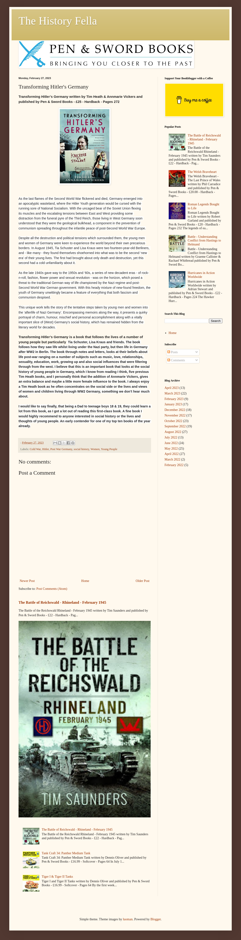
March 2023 (172, 393)
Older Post (143, 581)
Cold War (35, 449)
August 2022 (173, 432)
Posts (172, 352)
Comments (176, 360)
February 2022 (174, 465)
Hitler (45, 449)
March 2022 (172, 459)
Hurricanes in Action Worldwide (201, 275)
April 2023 (172, 388)
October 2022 (173, 421)
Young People (109, 449)
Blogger (155, 919)
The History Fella (58, 21)
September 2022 (175, 426)
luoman (128, 919)
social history (81, 449)
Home (85, 581)
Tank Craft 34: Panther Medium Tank (66, 853)
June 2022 (171, 443)
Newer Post (27, 581)
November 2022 (175, 415)
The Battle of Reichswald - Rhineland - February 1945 (62, 602)
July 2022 (171, 437)
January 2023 (173, 404)
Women (95, 449)
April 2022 (172, 454)
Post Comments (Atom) (51, 589)
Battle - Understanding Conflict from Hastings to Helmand (204, 240)
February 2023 (174, 399)
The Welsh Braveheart (202, 172)
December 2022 (175, 410)
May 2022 (171, 448)
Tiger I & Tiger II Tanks (57, 876)
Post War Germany (61, 449)
